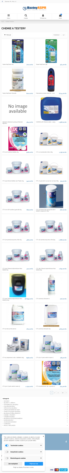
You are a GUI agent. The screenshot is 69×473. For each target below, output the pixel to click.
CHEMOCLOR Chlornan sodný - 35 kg (45, 122)
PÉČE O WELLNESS (9, 425)
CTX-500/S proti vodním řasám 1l (44, 357)
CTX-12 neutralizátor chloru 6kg (44, 152)
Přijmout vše (34, 464)
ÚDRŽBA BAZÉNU (9, 416)
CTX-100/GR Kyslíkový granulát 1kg (12, 209)
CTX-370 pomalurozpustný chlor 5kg (45, 239)
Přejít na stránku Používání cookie (23, 467)
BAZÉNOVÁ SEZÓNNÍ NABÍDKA (13, 418)
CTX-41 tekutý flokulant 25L (43, 328)
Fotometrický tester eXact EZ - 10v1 (45, 93)
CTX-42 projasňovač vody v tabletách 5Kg (13, 357)
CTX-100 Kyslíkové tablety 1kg (10, 152)
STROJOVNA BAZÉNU (10, 408)
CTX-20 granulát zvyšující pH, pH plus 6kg (47, 181)
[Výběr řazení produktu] (56, 35)
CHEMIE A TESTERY (9, 415)
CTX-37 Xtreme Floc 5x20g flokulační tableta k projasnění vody (45, 210)
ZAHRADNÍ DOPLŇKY (10, 422)
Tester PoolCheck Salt (41, 64)
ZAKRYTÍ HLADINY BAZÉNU (12, 411)
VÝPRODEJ (7, 423)
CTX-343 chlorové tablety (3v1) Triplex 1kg (13, 181)
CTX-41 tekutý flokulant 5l (9, 328)
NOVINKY (7, 401)
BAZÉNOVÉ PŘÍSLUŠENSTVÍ (12, 413)
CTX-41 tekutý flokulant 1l (43, 298)
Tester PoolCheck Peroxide (9, 93)
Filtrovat (7, 35)
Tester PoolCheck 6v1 (7, 64)
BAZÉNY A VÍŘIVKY (9, 402)
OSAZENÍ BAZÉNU (9, 406)
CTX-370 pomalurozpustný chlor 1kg (12, 239)
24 (64, 35)
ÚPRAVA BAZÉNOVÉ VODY (12, 409)
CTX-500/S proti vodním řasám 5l (11, 386)
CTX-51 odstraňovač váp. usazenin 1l (45, 386)
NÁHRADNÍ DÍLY (8, 420)
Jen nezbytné (13, 464)
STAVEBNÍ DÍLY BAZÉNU (11, 404)
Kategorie (6, 398)
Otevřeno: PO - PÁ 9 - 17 (10, 1)
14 (62, 392)
